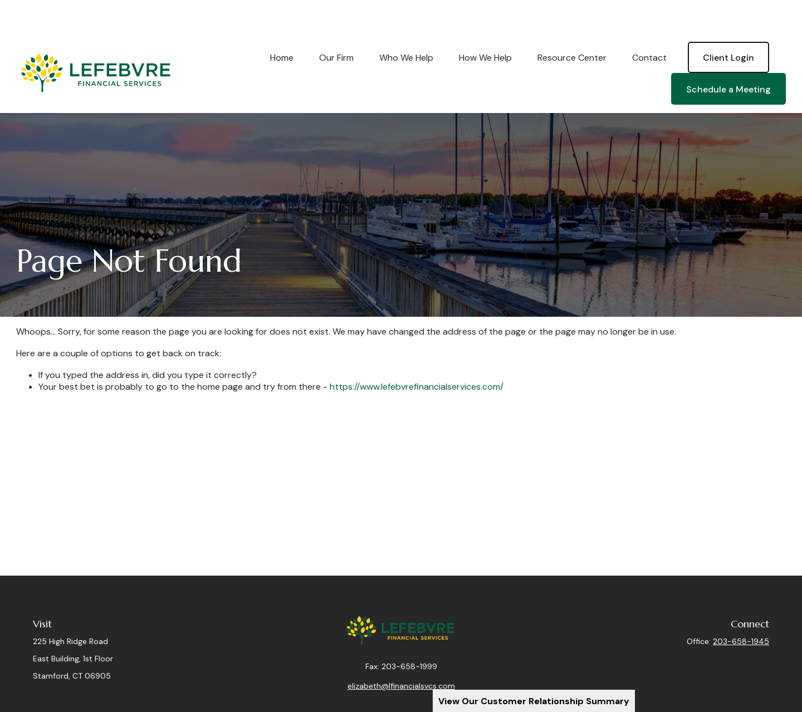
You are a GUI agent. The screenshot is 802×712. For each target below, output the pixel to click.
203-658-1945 (741, 608)
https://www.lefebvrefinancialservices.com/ (416, 353)
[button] (282, 24)
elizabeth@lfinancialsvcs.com (401, 661)
